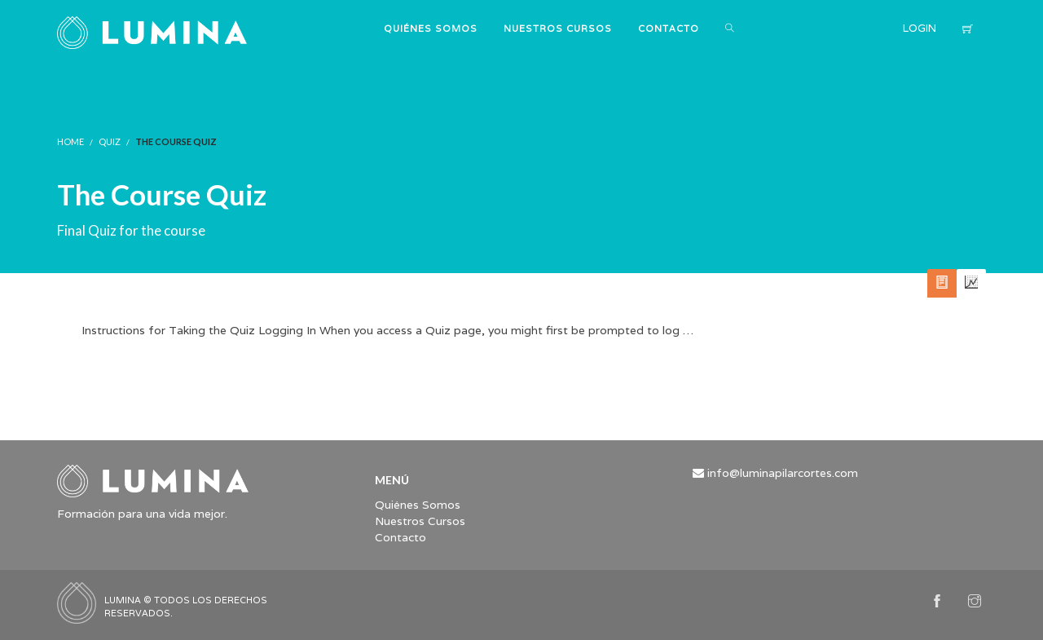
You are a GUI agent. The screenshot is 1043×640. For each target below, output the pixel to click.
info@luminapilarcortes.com (782, 473)
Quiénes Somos (417, 504)
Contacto (400, 537)
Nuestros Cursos (420, 521)
